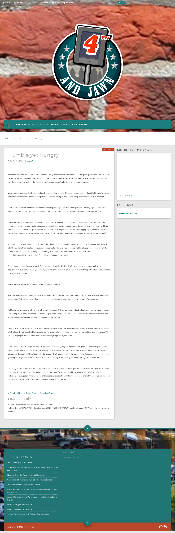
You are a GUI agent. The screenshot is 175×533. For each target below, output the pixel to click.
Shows (55, 125)
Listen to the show (24, 125)
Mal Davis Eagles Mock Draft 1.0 (15, 510)
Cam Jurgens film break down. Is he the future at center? (24, 482)
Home (8, 3)
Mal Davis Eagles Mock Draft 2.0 (15, 505)
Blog (57, 3)
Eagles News (19, 141)
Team (34, 3)
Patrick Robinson (32, 395)
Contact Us (85, 125)
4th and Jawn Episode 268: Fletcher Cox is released (22, 515)
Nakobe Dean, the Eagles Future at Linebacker (20, 477)
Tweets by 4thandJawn (128, 215)
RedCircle (129, 198)
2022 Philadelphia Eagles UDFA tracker (17, 486)
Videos (45, 3)
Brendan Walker (16, 395)
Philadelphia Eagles (47, 395)
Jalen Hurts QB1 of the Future (13, 465)
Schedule (21, 3)
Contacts (69, 3)
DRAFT (45, 125)
